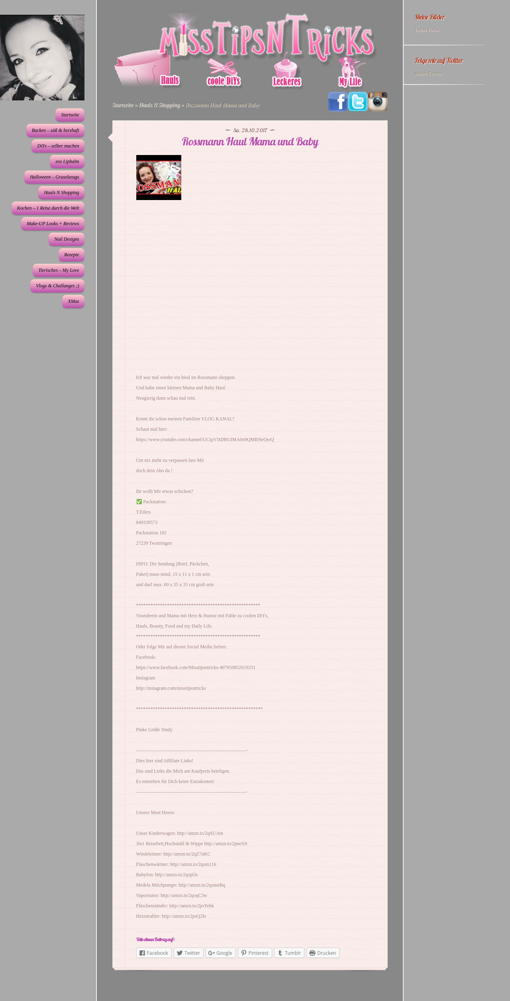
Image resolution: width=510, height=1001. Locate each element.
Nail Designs (66, 239)
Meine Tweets (428, 73)
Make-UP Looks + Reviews (53, 223)
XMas (73, 301)
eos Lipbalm (67, 161)
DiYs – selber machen (58, 146)
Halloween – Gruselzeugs (54, 177)
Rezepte (71, 254)
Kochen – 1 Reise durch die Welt (48, 208)
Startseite (70, 115)
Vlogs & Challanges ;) (57, 286)
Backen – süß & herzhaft (55, 130)
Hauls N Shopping (61, 192)
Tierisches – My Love (58, 270)
